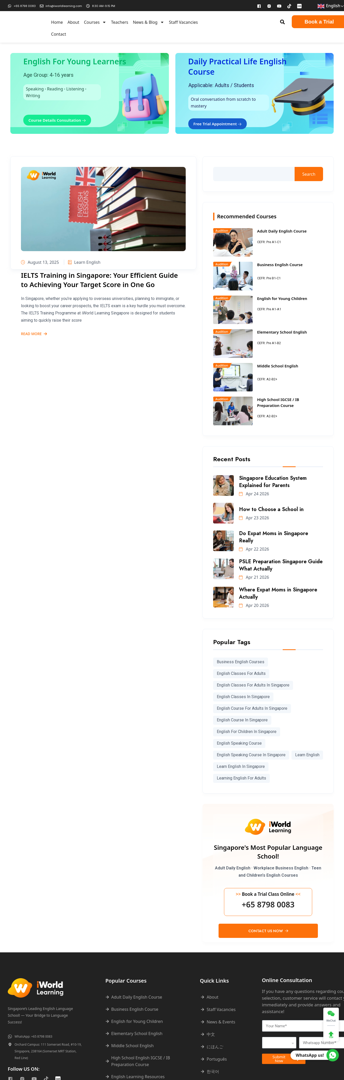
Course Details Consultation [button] (57, 120)
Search (309, 174)
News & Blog (148, 22)
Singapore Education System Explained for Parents (273, 481)
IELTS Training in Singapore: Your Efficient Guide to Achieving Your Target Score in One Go (99, 280)
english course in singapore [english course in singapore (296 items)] (242, 720)
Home (57, 22)
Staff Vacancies (183, 22)
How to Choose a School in (271, 509)
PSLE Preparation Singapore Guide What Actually (281, 565)
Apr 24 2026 (254, 494)
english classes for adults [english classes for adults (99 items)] (241, 673)
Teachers (119, 22)
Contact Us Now (268, 931)
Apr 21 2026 (254, 577)
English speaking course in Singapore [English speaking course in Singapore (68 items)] (251, 754)
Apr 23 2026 (254, 518)
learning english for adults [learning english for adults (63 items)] (241, 778)
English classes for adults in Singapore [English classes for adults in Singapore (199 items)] (253, 685)
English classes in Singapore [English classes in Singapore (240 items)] (243, 696)
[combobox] (279, 1042)
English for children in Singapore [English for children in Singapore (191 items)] (246, 731)
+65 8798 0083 (268, 904)
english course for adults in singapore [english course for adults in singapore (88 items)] (252, 708)
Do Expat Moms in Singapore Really (273, 537)
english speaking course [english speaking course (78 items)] (239, 743)
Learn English (84, 262)
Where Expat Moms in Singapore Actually (278, 593)
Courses (95, 22)
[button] (282, 22)
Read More (34, 334)
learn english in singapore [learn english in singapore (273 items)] (241, 766)
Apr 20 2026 (254, 605)
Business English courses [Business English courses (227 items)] (240, 661)
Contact (58, 34)
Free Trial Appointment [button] (217, 123)
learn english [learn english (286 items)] (307, 754)
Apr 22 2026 (254, 549)
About (73, 22)
